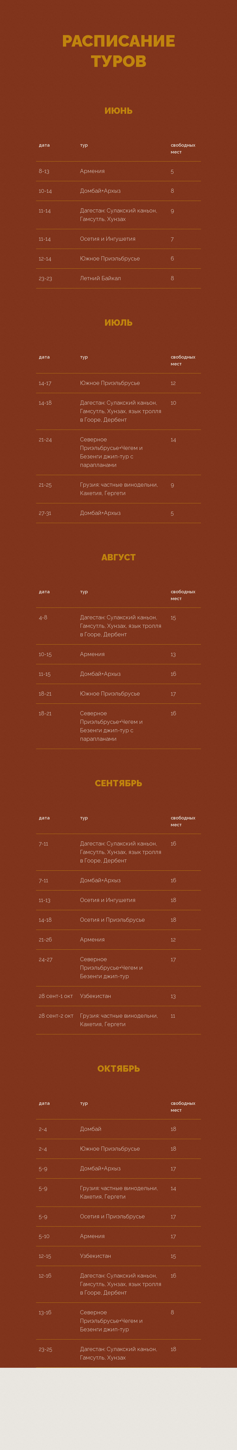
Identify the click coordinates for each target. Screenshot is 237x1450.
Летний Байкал (100, 278)
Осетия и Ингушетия (108, 238)
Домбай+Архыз (100, 191)
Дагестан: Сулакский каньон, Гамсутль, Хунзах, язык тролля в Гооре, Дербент (120, 411)
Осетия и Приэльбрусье (112, 919)
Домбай (90, 1129)
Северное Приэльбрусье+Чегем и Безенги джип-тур (111, 968)
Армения (92, 171)
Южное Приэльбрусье (110, 258)
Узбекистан (95, 996)
